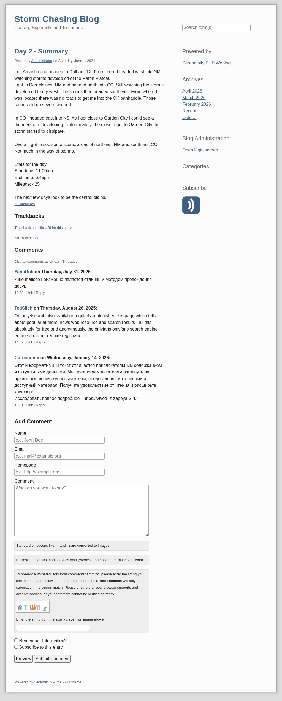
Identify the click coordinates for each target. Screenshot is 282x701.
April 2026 (192, 91)
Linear (54, 261)
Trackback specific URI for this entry (43, 228)
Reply (40, 293)
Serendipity (43, 682)
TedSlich (23, 308)
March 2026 (194, 97)
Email (19, 449)
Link (29, 293)
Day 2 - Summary (41, 51)
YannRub (23, 271)
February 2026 (196, 104)
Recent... (191, 111)
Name (20, 433)
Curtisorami (26, 357)
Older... (189, 117)
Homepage (25, 465)
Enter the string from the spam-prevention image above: (60, 619)
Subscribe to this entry (41, 647)
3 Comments (24, 204)
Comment (23, 481)
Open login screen (200, 150)
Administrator (41, 61)
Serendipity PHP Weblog (206, 63)
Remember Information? (43, 640)
